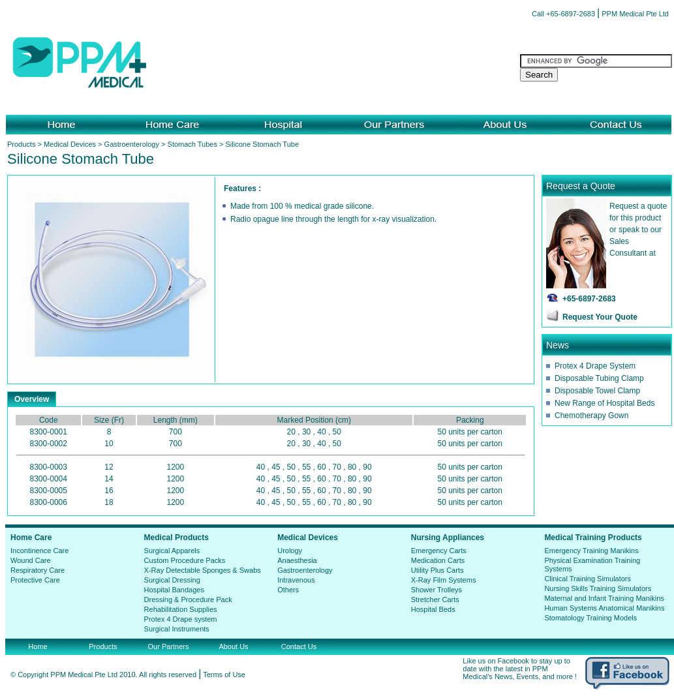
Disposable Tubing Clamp (599, 378)
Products (21, 144)
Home (37, 646)
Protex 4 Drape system (180, 619)
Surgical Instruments (176, 629)
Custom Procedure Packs (185, 560)
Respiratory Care (37, 570)
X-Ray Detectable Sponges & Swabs (202, 570)
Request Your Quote (599, 317)
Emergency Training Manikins (591, 550)
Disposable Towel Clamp (597, 390)
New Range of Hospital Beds (604, 403)
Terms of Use (224, 674)
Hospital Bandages (174, 590)
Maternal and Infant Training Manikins (604, 598)
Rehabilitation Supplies (180, 609)
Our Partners (168, 646)
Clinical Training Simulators (587, 579)
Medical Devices (70, 144)
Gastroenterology (131, 144)
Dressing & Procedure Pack (188, 599)
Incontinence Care (39, 550)
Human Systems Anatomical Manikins (604, 608)
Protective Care (35, 580)
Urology (289, 550)
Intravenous (295, 580)
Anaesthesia (297, 560)
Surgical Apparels (172, 550)
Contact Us (298, 646)
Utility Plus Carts (437, 570)
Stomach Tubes (192, 144)
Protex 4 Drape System (595, 366)
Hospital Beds (433, 609)
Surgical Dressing (172, 580)
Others (288, 590)
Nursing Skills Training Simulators (597, 588)
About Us (233, 646)
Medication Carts (438, 560)
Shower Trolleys (436, 590)
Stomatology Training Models (590, 618)
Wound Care (30, 560)
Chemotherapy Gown (591, 415)
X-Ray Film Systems (443, 580)
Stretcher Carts (435, 599)
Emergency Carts (439, 550)
